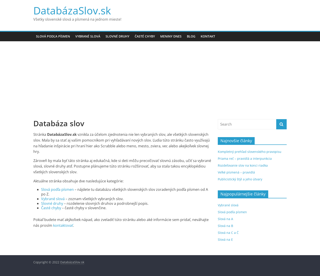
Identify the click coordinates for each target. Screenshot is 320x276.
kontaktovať (63, 225)
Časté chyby (145, 36)
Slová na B (225, 226)
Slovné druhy (117, 36)
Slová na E (225, 239)
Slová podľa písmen (53, 36)
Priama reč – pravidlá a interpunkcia (245, 158)
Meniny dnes (171, 36)
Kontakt (208, 36)
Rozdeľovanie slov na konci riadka (243, 165)
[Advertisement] (160, 81)
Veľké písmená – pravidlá (236, 172)
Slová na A (225, 219)
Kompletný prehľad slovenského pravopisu (249, 152)
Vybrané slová (87, 36)
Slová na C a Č (228, 233)
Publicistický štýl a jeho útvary (240, 179)
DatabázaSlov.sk (72, 10)
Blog (191, 36)
